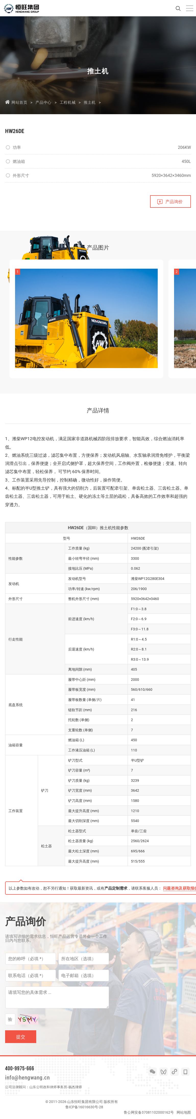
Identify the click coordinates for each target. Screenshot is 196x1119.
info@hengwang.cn (27, 1077)
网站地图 (184, 1112)
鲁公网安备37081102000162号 (149, 1112)
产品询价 (174, 201)
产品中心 (43, 102)
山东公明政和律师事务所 (48, 1087)
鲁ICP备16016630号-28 (84, 1107)
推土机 (90, 102)
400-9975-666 (19, 1068)
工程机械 (68, 102)
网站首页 (19, 102)
